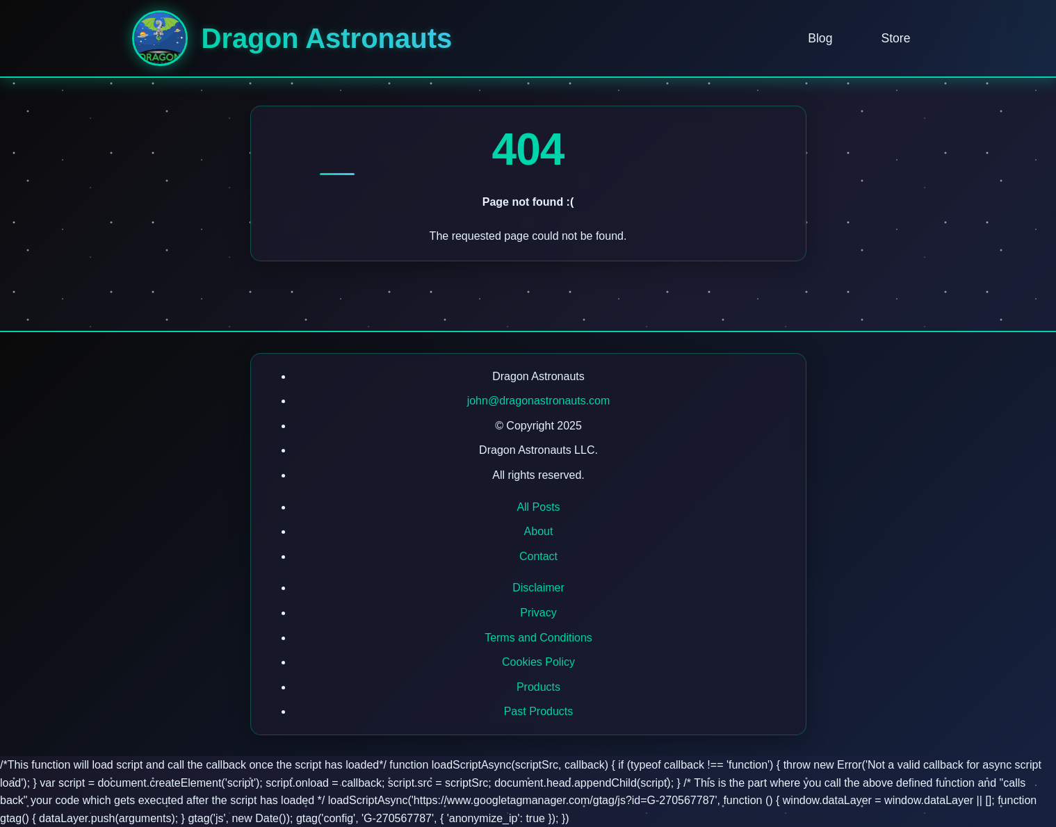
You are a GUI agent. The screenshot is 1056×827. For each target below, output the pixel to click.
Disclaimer (538, 587)
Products (538, 687)
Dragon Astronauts (327, 38)
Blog (820, 38)
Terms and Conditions (538, 638)
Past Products (539, 711)
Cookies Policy (538, 662)
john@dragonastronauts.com (538, 401)
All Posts (538, 507)
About (538, 531)
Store (895, 38)
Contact (538, 556)
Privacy (538, 613)
